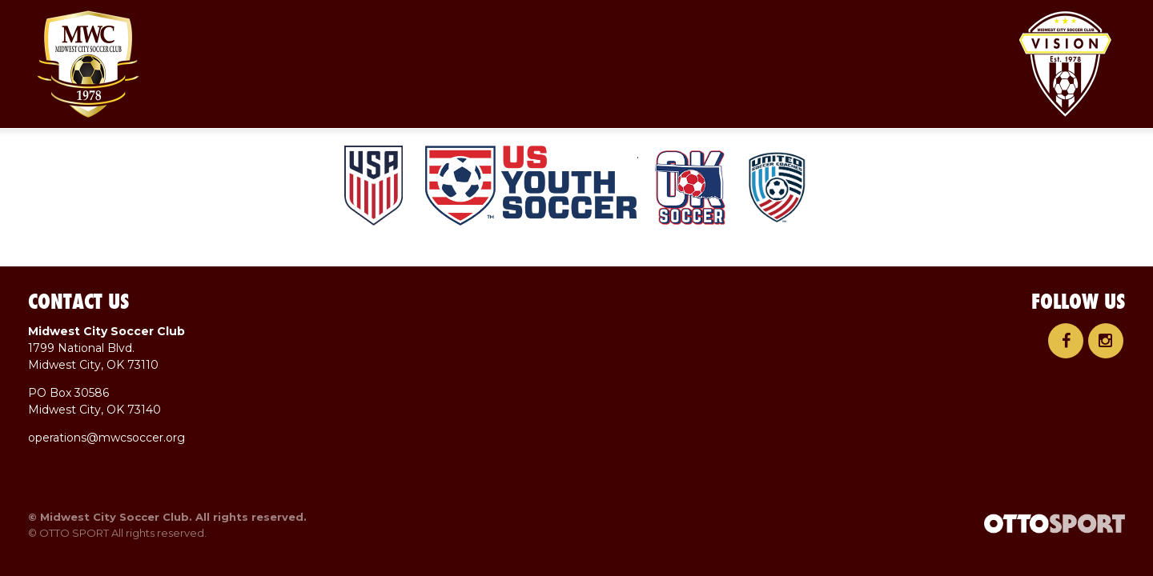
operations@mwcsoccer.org (106, 437)
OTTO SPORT (74, 532)
